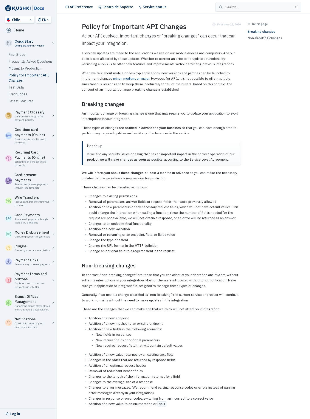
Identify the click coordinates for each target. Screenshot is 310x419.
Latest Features (21, 101)
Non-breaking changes (265, 38)
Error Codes (18, 94)
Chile (13, 20)
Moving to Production (25, 68)
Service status (152, 7)
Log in (12, 414)
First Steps (17, 54)
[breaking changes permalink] (79, 104)
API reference (79, 7)
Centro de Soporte (115, 7)
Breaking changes (261, 31)
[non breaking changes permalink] (79, 265)
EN (42, 20)
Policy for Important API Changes (29, 77)
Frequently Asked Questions (31, 61)
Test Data (16, 87)
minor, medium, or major (131, 78)
